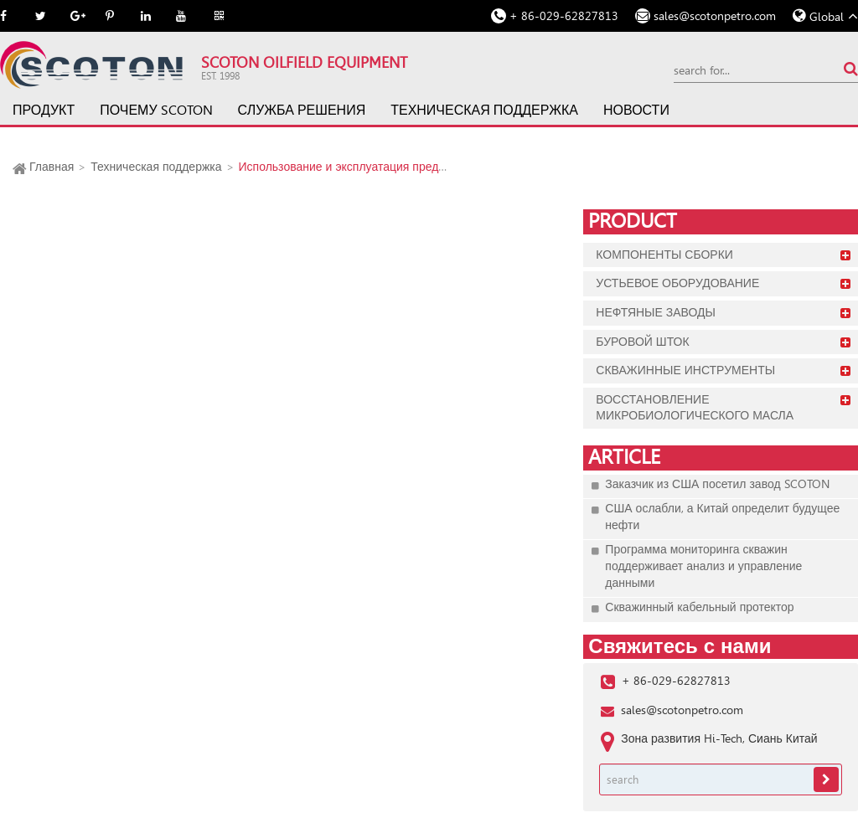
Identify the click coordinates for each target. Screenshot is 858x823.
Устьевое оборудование (677, 283)
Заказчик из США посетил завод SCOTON (717, 484)
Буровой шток (642, 341)
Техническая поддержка (484, 110)
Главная (51, 166)
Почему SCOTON (156, 110)
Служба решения (302, 110)
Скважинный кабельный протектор (699, 607)
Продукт (44, 110)
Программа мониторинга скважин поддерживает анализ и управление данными (703, 566)
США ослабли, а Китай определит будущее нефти (722, 517)
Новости (636, 110)
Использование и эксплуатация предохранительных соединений (415, 166)
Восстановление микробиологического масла (694, 408)
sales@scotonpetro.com (715, 16)
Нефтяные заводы (656, 312)
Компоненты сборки (664, 254)
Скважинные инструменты (685, 370)
